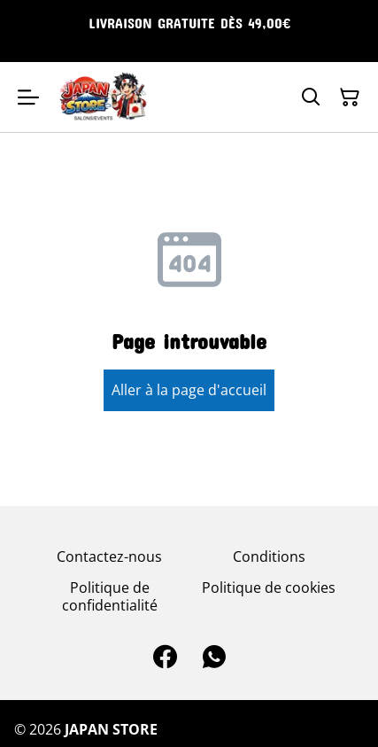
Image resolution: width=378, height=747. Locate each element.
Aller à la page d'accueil (189, 390)
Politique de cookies (269, 587)
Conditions (269, 556)
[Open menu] (28, 97)
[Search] (310, 97)
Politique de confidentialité (110, 596)
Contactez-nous (109, 556)
